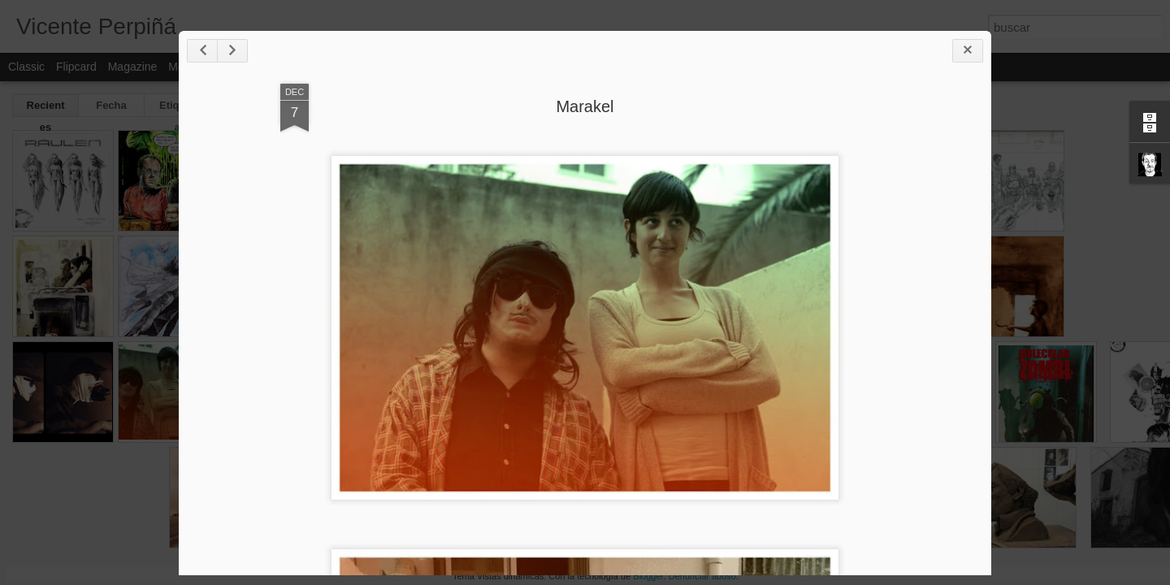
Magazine (133, 66)
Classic (26, 66)
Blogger (648, 576)
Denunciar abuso (702, 576)
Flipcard (76, 66)
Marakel (584, 106)
